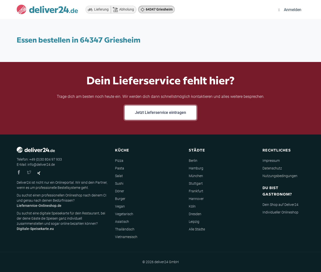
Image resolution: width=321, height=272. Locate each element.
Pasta (119, 168)
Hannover (196, 199)
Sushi (119, 183)
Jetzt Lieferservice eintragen (160, 112)
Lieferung (97, 9)
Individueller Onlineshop (280, 212)
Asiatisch (122, 222)
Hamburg (196, 168)
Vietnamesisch (126, 237)
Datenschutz (272, 168)
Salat (119, 176)
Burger (120, 199)
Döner (119, 191)
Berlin (193, 161)
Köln (192, 206)
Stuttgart (196, 183)
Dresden (195, 214)
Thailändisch (124, 229)
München (196, 176)
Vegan (120, 206)
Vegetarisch (124, 214)
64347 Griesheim (159, 9)
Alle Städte (197, 229)
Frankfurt (196, 191)
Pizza (119, 161)
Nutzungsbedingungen (280, 176)
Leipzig (194, 222)
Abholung (122, 9)
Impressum (271, 161)
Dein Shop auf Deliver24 (280, 205)
